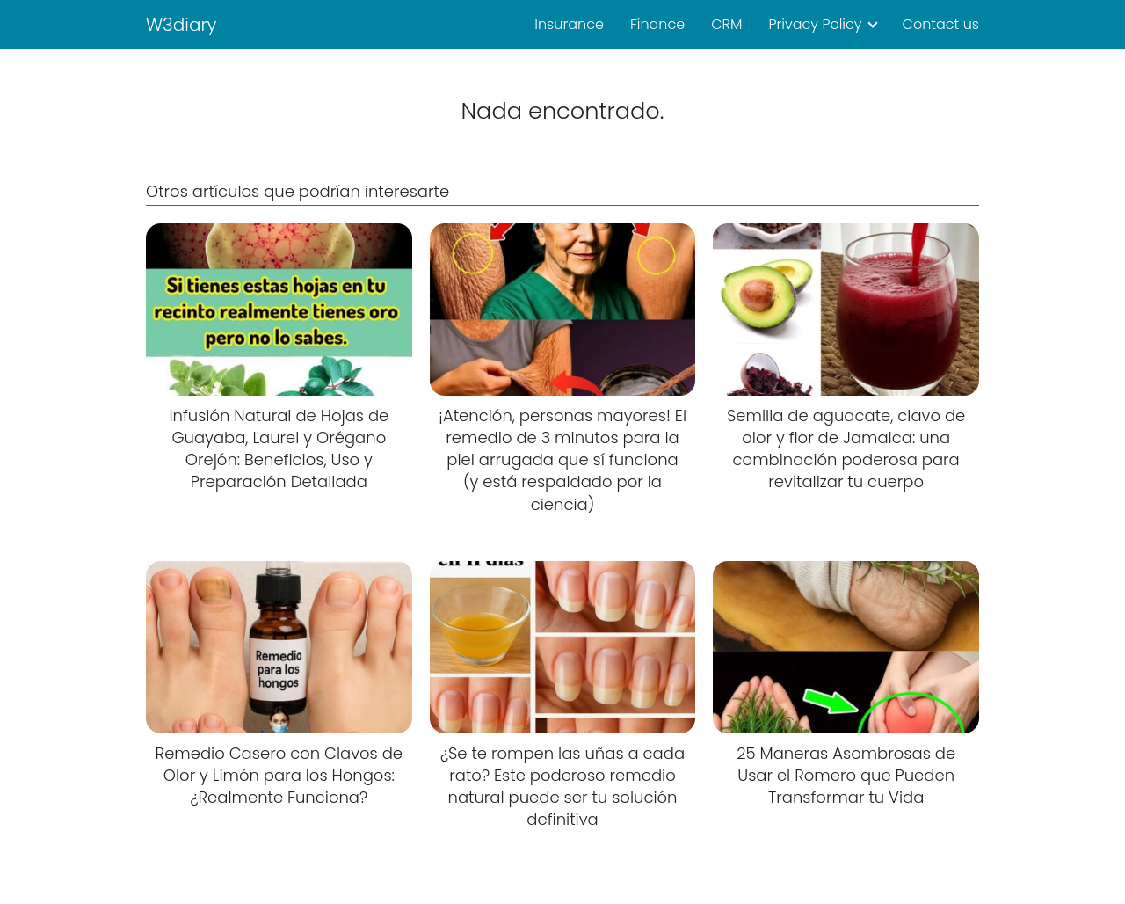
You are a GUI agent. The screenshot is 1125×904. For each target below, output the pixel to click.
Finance (657, 24)
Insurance (569, 24)
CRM (726, 24)
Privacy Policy (814, 24)
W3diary (181, 24)
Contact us (941, 24)
